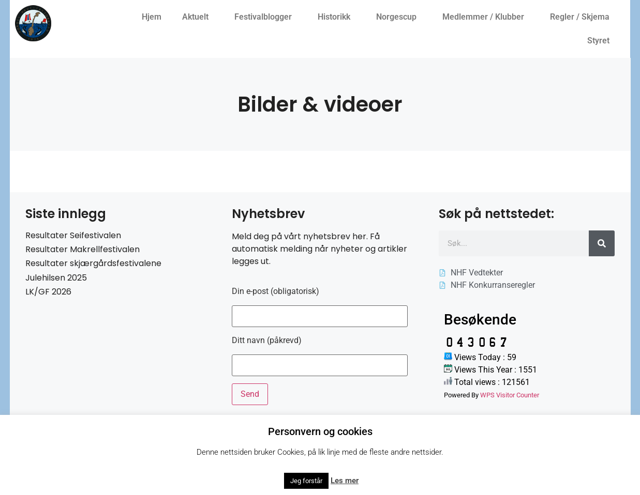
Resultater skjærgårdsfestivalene (93, 263)
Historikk (336, 17)
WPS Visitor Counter (509, 395)
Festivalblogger (265, 17)
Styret (601, 41)
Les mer (345, 480)
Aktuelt (198, 17)
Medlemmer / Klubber (485, 17)
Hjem (151, 17)
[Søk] (602, 243)
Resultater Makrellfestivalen (82, 249)
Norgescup (399, 17)
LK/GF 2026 (48, 292)
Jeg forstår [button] (306, 481)
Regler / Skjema (582, 17)
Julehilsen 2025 (56, 278)
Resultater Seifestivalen (73, 235)
